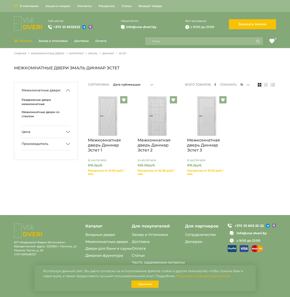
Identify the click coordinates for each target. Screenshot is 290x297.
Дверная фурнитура (104, 255)
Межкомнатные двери (106, 241)
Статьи (127, 6)
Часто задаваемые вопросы (158, 262)
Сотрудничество (200, 234)
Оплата (101, 41)
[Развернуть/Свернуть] (46, 90)
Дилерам (193, 241)
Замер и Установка (53, 41)
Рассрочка (107, 6)
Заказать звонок (253, 24)
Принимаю (145, 284)
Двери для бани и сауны (108, 248)
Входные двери (100, 234)
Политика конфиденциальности (203, 276)
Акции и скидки (57, 6)
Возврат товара (150, 6)
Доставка (81, 41)
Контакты (84, 6)
